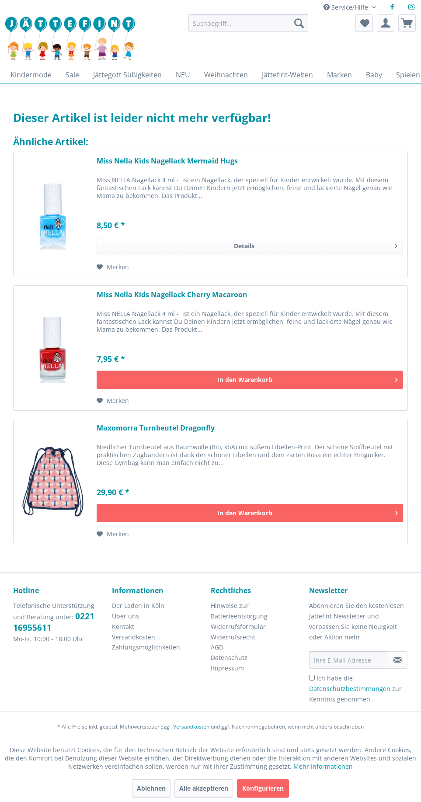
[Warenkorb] (407, 23)
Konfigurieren (263, 788)
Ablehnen (151, 788)
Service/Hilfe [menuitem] (347, 7)
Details (315, 244)
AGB (217, 647)
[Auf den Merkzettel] (113, 267)
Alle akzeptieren (203, 788)
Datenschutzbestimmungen (349, 688)
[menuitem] (248, 27)
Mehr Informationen (323, 766)
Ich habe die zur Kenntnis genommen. (355, 688)
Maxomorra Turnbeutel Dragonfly (156, 428)
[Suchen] (299, 23)
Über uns (125, 616)
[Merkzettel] (364, 23)
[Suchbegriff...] (248, 23)
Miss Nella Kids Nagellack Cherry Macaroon (172, 294)
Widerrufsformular (238, 626)
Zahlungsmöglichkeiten (146, 647)
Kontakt (123, 626)
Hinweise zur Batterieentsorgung (239, 610)
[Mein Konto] (385, 23)
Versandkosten (133, 637)
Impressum (227, 668)
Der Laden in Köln (138, 605)
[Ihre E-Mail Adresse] (348, 660)
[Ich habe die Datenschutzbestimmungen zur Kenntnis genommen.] (312, 677)
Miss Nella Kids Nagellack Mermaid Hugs (167, 161)
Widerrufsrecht (233, 637)
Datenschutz (229, 657)
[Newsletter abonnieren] (397, 660)
